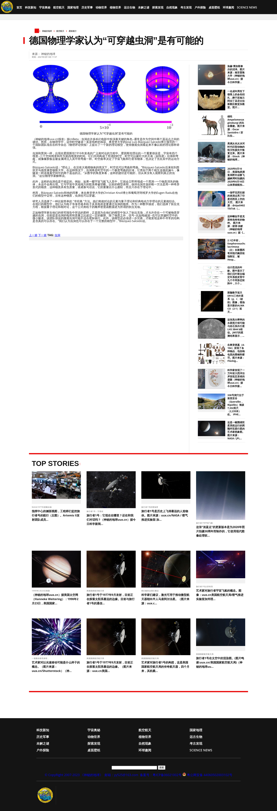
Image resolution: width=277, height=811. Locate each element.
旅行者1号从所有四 (204, 586)
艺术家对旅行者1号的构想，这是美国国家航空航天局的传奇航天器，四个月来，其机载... (165, 666)
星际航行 (72, 31)
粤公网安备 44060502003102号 (209, 775)
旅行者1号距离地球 (150, 507)
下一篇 (42, 235)
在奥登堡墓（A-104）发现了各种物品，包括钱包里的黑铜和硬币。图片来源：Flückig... (236, 353)
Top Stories (55, 463)
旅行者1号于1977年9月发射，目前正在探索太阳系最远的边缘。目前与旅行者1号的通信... (111, 599)
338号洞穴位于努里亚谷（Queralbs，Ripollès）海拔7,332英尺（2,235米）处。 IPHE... (235, 405)
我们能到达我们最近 (150, 590)
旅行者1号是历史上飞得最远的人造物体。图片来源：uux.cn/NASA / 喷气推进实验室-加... (164, 515)
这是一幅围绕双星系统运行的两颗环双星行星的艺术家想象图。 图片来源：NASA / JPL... (236, 430)
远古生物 (129, 7)
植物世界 (115, 7)
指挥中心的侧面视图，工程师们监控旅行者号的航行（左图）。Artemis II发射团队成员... (56, 515)
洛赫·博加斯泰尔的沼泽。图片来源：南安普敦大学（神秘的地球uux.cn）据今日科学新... (236, 74)
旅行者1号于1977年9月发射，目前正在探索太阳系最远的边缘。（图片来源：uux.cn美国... (110, 666)
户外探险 (200, 7)
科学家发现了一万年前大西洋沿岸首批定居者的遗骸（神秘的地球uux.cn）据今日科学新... (236, 378)
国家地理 (73, 7)
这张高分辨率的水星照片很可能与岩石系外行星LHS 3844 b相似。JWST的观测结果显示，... (236, 327)
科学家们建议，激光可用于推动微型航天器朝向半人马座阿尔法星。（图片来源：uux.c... (165, 599)
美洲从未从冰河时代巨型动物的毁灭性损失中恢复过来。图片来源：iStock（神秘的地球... (236, 151)
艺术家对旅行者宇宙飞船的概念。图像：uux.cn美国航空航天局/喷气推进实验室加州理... (219, 595)
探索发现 (157, 7)
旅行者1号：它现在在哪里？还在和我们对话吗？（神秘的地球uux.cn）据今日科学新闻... (111, 519)
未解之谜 (143, 7)
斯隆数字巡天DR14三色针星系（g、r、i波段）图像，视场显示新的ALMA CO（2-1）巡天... (236, 302)
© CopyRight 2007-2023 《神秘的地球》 (74, 775)
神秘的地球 (47, 31)
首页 (19, 7)
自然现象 (172, 7)
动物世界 (101, 7)
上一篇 (33, 235)
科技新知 (30, 7)
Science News (247, 7)
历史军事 (87, 7)
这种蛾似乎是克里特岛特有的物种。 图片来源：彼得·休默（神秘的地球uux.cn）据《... (236, 224)
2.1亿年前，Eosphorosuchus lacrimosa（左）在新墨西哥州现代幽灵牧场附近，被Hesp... (237, 250)
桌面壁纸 (214, 7)
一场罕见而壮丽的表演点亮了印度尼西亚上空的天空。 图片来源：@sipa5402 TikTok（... (236, 200)
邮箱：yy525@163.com (121, 775)
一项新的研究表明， (41, 658)
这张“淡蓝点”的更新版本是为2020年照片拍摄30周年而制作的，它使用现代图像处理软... (220, 531)
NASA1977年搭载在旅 (42, 507)
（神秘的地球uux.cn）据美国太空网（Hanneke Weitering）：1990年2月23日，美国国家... (55, 599)
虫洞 (57, 235)
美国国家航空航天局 (96, 590)
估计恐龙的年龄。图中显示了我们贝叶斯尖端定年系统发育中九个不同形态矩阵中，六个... (236, 275)
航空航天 (58, 7)
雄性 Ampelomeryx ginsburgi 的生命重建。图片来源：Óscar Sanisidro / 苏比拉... (236, 126)
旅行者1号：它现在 (95, 511)
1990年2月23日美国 (41, 590)
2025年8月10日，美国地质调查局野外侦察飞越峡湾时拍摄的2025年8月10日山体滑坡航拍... (236, 176)
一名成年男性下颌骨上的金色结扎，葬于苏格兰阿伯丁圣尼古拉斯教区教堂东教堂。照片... (236, 99)
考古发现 (186, 7)
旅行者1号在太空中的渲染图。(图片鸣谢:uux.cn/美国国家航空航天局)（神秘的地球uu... (220, 662)
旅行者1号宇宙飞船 (204, 523)
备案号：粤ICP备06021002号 (161, 775)
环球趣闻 (228, 7)
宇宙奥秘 (44, 7)
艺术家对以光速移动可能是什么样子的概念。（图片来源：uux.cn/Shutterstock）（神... (56, 666)
